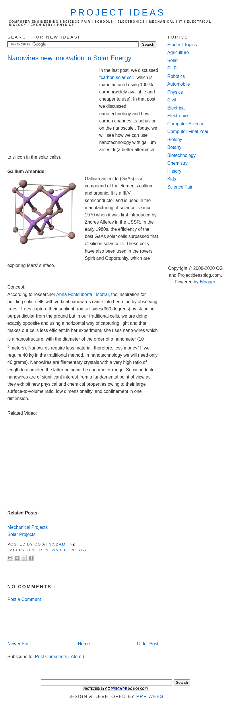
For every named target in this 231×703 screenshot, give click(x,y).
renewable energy (63, 550)
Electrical (176, 107)
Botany (174, 147)
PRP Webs (150, 696)
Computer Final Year (187, 131)
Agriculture (178, 52)
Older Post (147, 643)
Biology (174, 139)
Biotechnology (181, 155)
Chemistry (177, 163)
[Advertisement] (53, 105)
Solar (172, 60)
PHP (171, 68)
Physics (175, 92)
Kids (171, 178)
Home (84, 643)
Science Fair (179, 187)
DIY (31, 550)
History (174, 171)
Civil (171, 99)
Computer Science (185, 123)
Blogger (207, 281)
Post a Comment (24, 599)
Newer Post (19, 643)
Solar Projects (21, 534)
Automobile (178, 84)
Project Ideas (117, 12)
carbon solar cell (117, 77)
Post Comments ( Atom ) (59, 656)
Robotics (176, 76)
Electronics (178, 115)
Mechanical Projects (27, 527)
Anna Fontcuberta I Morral (82, 294)
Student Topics (182, 44)
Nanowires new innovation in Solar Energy (69, 58)
